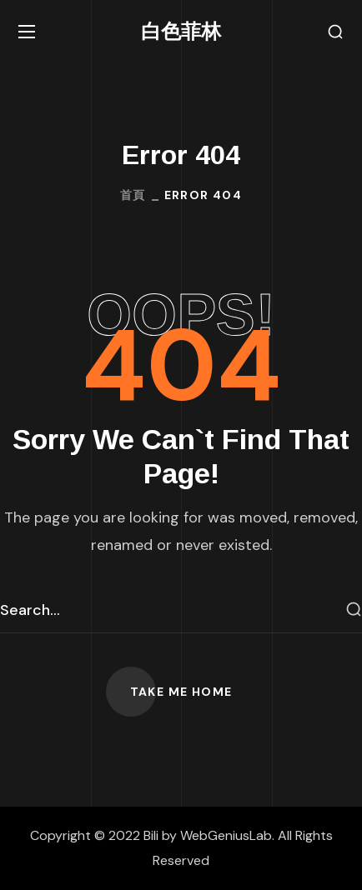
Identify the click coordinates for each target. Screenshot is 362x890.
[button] (335, 32)
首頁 (133, 195)
